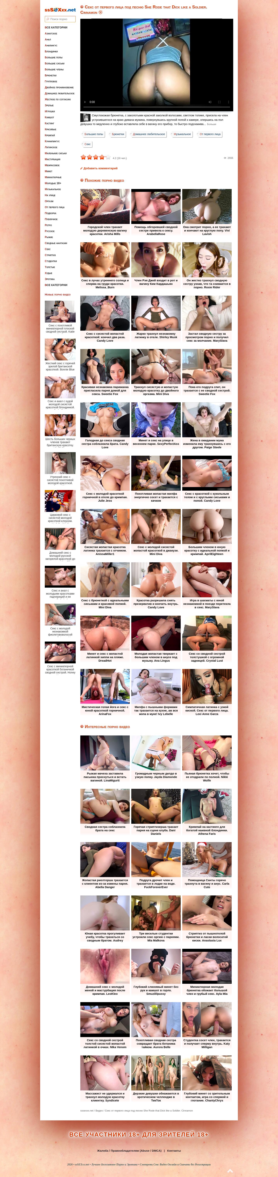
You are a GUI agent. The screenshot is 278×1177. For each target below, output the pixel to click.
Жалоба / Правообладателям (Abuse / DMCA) (129, 1150)
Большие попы (54, 54)
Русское (50, 227)
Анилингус (51, 42)
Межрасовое (52, 161)
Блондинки (51, 48)
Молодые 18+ (53, 179)
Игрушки (50, 108)
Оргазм (49, 197)
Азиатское (51, 30)
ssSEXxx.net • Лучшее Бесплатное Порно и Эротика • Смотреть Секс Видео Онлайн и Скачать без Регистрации (143, 1164)
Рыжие (49, 233)
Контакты (174, 1150)
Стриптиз (50, 251)
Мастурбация (52, 155)
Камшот (49, 114)
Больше (211, 124)
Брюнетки (50, 72)
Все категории (56, 24)
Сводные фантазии (56, 239)
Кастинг (49, 120)
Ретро (48, 221)
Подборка (50, 209)
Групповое (51, 78)
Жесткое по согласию (58, 96)
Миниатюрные (53, 173)
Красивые (50, 126)
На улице (50, 191)
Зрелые (49, 102)
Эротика (50, 275)
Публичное (51, 215)
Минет (48, 167)
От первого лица (54, 203)
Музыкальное (53, 185)
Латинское (51, 144)
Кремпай (50, 132)
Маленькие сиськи (56, 149)
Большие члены (54, 66)
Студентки (51, 257)
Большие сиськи (54, 60)
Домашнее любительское (60, 90)
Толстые (50, 263)
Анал (48, 36)
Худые (48, 269)
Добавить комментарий (101, 168)
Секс (48, 245)
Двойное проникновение (59, 84)
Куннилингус (52, 138)
